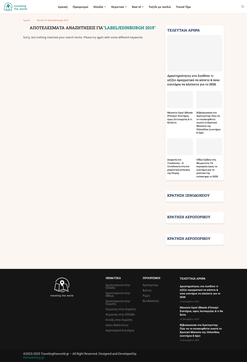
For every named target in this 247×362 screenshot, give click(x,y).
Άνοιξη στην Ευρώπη (119, 319)
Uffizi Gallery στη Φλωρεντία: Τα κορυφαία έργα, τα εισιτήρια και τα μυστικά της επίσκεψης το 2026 (207, 168)
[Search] (242, 7)
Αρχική (63, 7)
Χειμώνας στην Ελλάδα (120, 314)
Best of (136, 7)
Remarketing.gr (33, 357)
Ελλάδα (98, 7)
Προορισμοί (80, 7)
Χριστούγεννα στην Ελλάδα (118, 286)
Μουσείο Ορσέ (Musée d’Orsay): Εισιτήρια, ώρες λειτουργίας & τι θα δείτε (180, 117)
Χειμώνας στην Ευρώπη (121, 309)
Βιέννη (147, 290)
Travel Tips (183, 7)
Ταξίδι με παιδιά (160, 7)
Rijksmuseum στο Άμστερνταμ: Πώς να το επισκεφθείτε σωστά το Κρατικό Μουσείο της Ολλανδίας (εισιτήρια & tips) (208, 122)
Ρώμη (146, 295)
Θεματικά (117, 7)
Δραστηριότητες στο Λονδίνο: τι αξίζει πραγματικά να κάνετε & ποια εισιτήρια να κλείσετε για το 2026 (193, 80)
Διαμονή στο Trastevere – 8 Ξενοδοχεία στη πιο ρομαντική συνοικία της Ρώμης (178, 166)
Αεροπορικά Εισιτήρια (120, 330)
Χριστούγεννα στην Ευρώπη (118, 302)
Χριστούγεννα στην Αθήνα (118, 294)
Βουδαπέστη (151, 301)
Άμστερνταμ (150, 285)
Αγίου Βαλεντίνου (117, 325)
